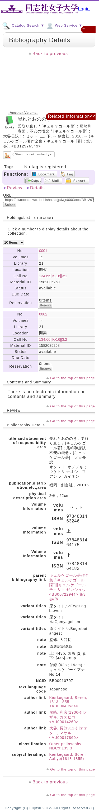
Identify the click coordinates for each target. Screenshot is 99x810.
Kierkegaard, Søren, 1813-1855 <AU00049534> (68, 701)
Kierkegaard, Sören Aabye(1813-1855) (67, 756)
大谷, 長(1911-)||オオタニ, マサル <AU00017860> (68, 733)
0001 (43, 251)
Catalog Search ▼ (23, 25)
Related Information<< (71, 116)
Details (37, 188)
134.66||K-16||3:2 (53, 339)
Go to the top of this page (72, 378)
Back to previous (50, 53)
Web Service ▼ (64, 25)
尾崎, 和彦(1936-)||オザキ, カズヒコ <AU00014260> (68, 717)
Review (14, 188)
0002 (43, 314)
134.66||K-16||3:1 (53, 276)
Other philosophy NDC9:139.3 (65, 746)
